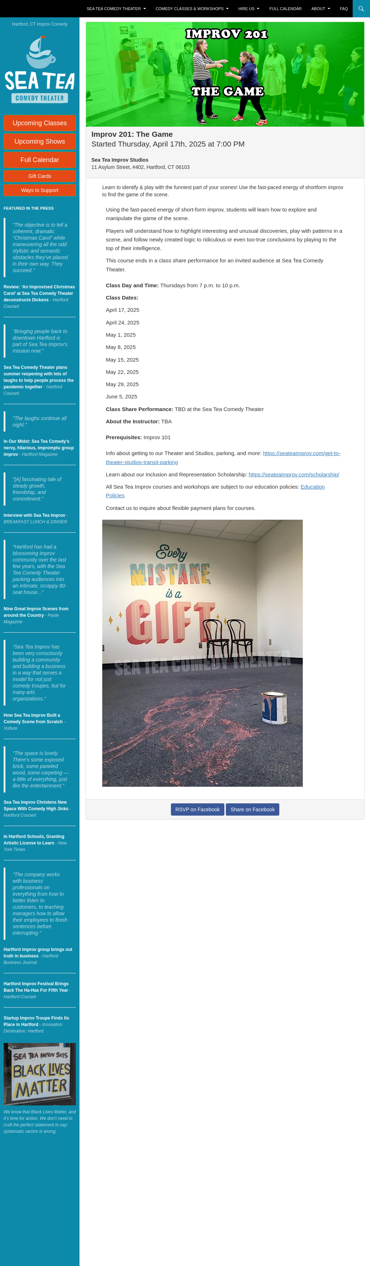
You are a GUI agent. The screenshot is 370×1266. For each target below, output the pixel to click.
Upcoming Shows (39, 141)
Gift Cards (39, 176)
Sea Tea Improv (35, 8)
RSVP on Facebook (198, 809)
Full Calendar (286, 8)
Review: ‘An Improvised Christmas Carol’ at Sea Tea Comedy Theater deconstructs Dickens (39, 293)
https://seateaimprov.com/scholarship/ (294, 474)
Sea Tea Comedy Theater (114, 8)
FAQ (344, 8)
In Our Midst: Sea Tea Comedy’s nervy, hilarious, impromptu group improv (39, 448)
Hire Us (246, 8)
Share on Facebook (253, 809)
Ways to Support (40, 190)
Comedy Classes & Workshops (190, 8)
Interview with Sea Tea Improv (34, 515)
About (318, 8)
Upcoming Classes (40, 123)
